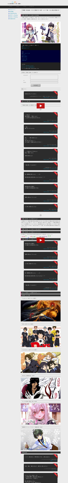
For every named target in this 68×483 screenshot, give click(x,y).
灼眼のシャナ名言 (53, 460)
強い (28, 236)
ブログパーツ (12, 9)
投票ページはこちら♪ (26, 46)
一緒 (22, 236)
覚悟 (42, 236)
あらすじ (24, 54)
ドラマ (24, 6)
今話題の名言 (12, 18)
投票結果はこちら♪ (25, 48)
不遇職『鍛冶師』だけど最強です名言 (50, 97)
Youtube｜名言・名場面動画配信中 (28, 67)
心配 (31, 236)
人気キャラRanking (14, 16)
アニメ (17, 6)
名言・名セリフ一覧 (26, 53)
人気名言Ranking (13, 13)
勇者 (24, 236)
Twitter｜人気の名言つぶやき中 (27, 65)
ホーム (11, 6)
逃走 (46, 236)
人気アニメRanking (14, 15)
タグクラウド (24, 57)
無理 (34, 236)
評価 (44, 236)
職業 (40, 236)
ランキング (31, 6)
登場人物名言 (24, 56)
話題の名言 (24, 60)
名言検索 (11, 11)
